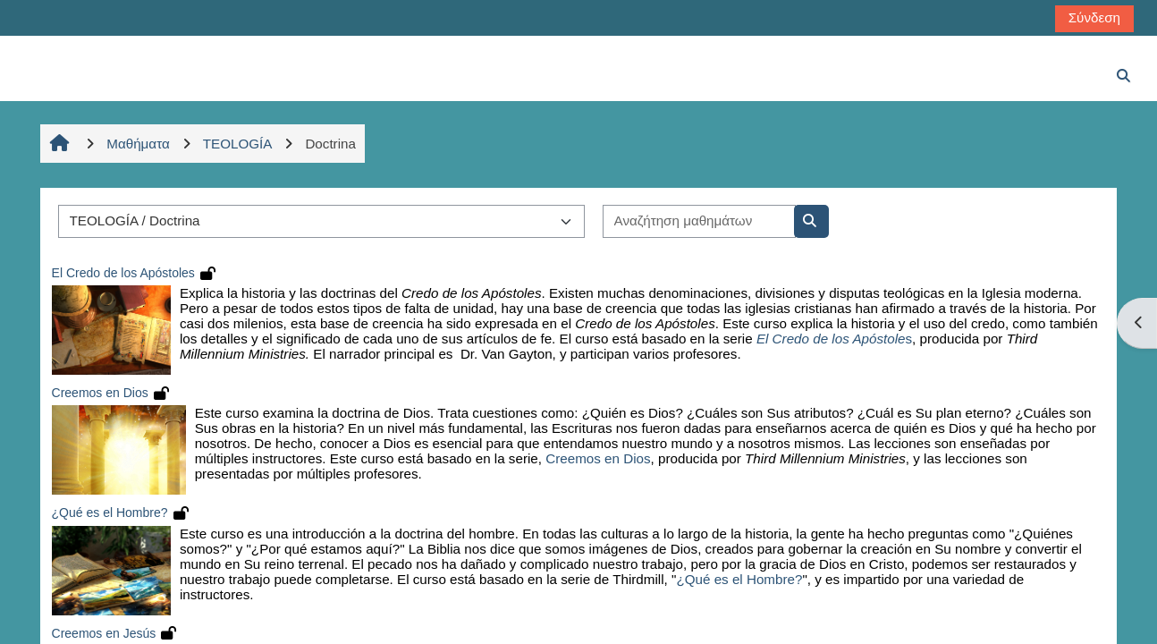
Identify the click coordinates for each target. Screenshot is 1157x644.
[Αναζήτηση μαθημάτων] (699, 221)
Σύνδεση (1094, 17)
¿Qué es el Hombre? (110, 512)
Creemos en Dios (100, 393)
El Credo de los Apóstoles (123, 273)
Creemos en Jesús (104, 633)
